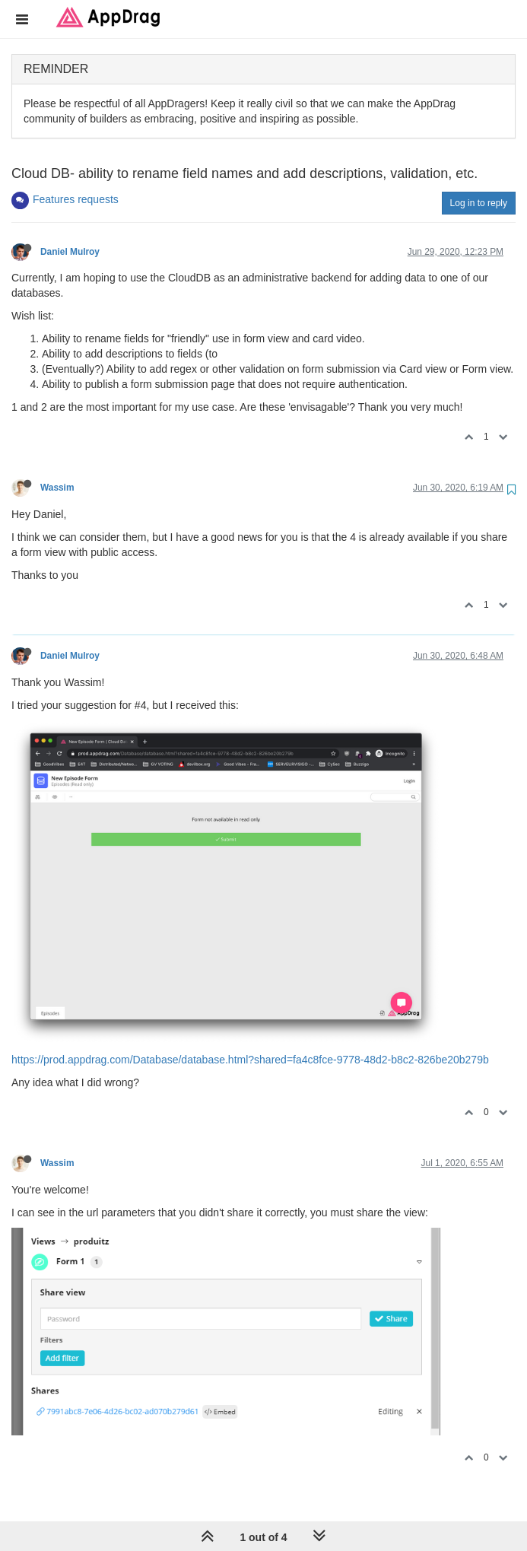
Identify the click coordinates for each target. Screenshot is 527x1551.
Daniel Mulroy (70, 251)
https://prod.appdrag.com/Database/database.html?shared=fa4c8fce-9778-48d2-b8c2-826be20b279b (250, 1060)
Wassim (57, 487)
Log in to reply (478, 203)
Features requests (76, 199)
